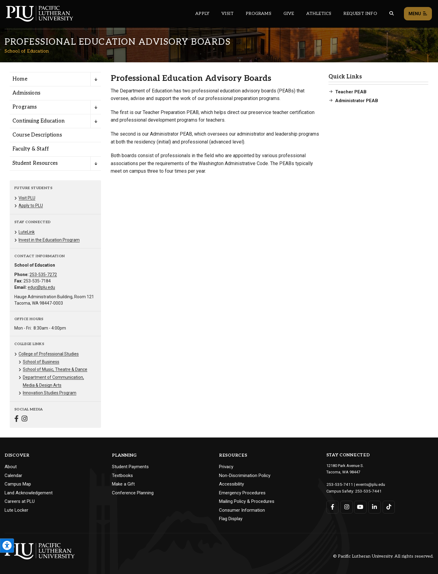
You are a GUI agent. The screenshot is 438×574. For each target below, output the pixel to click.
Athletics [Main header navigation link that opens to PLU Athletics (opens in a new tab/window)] (319, 13)
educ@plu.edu (41, 287)
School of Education (27, 51)
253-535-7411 (338, 484)
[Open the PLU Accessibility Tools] (7, 545)
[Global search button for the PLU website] (391, 13)
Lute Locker (16, 510)
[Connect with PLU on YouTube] (360, 506)
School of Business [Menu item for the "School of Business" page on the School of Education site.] (41, 361)
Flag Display (230, 518)
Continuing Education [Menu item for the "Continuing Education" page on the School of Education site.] (38, 121)
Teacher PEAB (351, 92)
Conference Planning (133, 493)
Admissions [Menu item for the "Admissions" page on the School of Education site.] (26, 93)
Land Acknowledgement (29, 493)
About (11, 466)
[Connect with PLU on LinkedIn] (374, 506)
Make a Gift (123, 484)
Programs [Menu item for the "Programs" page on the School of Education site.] (24, 107)
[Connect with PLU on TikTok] (388, 506)
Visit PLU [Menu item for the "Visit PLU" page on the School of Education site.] (27, 197)
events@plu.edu (367, 484)
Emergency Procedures (242, 493)
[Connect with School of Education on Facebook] (16, 419)
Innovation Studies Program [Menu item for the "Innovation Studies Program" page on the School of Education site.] (49, 392)
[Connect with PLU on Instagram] (346, 506)
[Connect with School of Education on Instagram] (24, 419)
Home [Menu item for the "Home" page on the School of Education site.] (19, 79)
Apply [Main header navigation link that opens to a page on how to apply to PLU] (202, 13)
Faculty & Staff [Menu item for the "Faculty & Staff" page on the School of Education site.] (30, 149)
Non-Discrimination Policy (244, 475)
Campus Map (18, 484)
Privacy (226, 466)
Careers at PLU (20, 501)
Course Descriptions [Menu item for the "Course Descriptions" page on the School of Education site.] (37, 135)
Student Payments (130, 466)
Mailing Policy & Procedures (246, 501)
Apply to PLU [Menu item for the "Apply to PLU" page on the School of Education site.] (31, 205)
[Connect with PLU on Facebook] (332, 506)
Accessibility (231, 484)
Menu (417, 13)
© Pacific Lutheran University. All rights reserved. (383, 556)
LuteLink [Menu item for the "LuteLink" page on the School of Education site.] (27, 232)
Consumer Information (242, 510)
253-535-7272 (43, 274)
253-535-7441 (367, 490)
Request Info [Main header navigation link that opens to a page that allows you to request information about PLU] (360, 13)
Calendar (13, 475)
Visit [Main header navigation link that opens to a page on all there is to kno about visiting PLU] (227, 13)
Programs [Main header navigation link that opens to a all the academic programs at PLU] (258, 13)
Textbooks (122, 475)
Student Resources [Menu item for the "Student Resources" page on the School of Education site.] (35, 163)
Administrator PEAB (356, 100)
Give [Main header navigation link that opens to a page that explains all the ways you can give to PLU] (288, 13)
